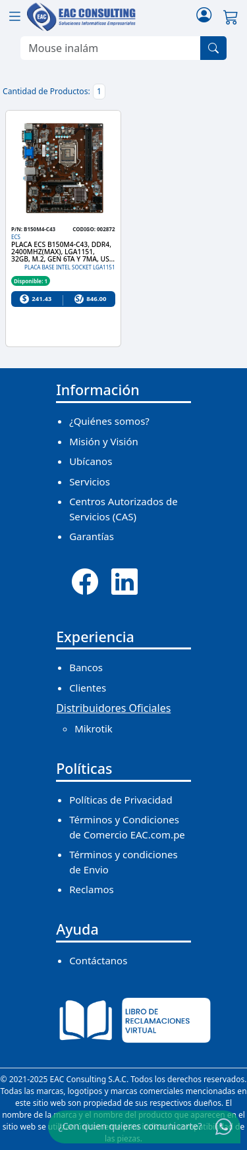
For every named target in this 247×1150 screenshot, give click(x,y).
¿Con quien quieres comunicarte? (130, 1126)
